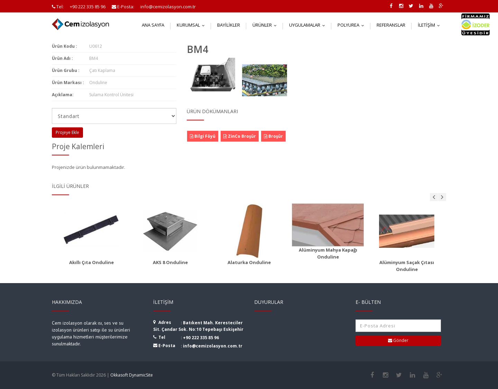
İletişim (430, 25)
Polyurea (352, 25)
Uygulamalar (308, 25)
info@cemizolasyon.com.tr (212, 346)
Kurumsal (192, 25)
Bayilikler (228, 25)
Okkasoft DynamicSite (131, 375)
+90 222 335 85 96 (201, 338)
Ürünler (266, 25)
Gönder (398, 340)
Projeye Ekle (67, 132)
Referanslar (391, 25)
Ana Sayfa (153, 25)
